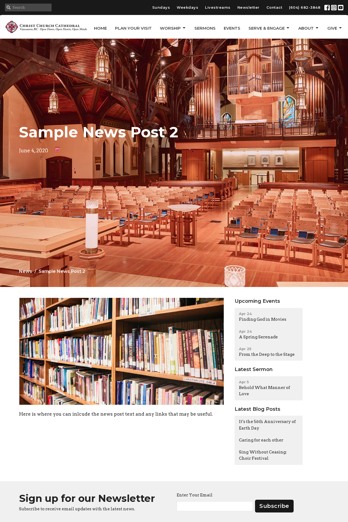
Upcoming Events (257, 301)
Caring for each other (261, 440)
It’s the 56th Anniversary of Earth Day (267, 424)
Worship (173, 28)
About (308, 28)
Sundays (161, 7)
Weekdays (187, 7)
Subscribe (274, 506)
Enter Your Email (195, 495)
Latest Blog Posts (257, 409)
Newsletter (248, 7)
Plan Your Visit (133, 28)
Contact (274, 7)
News (25, 271)
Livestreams (218, 7)
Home (100, 28)
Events (232, 28)
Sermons (205, 28)
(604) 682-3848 (304, 7)
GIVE (335, 28)
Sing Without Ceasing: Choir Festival (263, 455)
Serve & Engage (269, 28)
